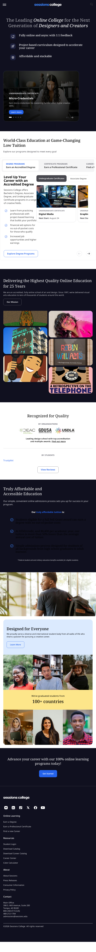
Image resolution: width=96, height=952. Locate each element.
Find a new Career (11, 831)
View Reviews (48, 469)
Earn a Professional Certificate (17, 826)
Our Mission (12, 302)
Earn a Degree (10, 822)
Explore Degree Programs (21, 253)
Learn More (15, 644)
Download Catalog (11, 848)
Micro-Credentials (21, 98)
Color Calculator (10, 862)
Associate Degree (78, 178)
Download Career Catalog (15, 853)
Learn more (16, 112)
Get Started (48, 773)
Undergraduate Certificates (51, 178)
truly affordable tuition (48, 512)
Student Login (9, 844)
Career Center (9, 858)
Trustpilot (8, 460)
